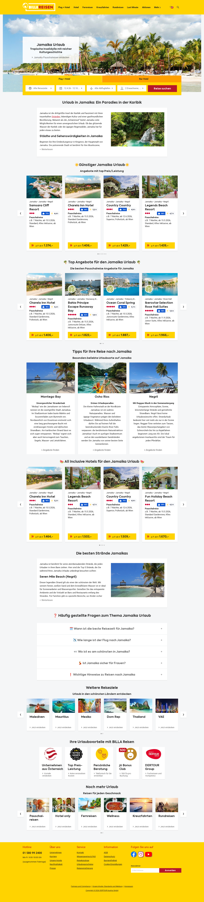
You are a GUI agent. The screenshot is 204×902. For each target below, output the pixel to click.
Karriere (53, 856)
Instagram (141, 854)
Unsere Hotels (56, 860)
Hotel (76, 7)
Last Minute (132, 7)
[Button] (20, 213)
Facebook (134, 854)
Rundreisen (118, 7)
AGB (106, 852)
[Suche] (178, 7)
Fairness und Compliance (81, 886)
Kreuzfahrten (102, 7)
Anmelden (170, 870)
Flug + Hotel (64, 7)
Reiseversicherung (85, 868)
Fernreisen (87, 7)
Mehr (156, 7)
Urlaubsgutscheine (85, 864)
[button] (102, 628)
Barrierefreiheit (110, 860)
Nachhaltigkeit (56, 864)
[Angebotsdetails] (44, 203)
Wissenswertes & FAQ (86, 856)
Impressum (128, 886)
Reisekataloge (83, 860)
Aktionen (146, 7)
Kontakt (80, 852)
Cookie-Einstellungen (113, 864)
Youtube (149, 855)
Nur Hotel (141, 78)
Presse (53, 868)
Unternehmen (56, 852)
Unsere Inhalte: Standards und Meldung (107, 886)
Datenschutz (109, 856)
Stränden (56, 116)
